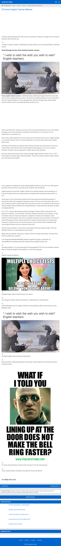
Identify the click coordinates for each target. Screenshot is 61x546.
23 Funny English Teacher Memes (17, 9)
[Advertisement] (30, 23)
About (20, 540)
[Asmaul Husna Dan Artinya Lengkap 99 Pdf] (4, 521)
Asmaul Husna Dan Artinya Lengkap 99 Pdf (19, 519)
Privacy (33, 540)
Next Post (5, 486)
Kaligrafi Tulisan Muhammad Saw (17, 509)
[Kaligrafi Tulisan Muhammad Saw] (4, 511)
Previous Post (54, 486)
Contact (27, 540)
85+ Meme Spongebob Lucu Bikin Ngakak (19, 504)
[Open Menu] (56, 2)
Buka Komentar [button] (30, 497)
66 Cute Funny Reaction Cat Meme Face (18, 514)
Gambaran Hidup (7, 2)
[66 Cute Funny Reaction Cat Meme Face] (4, 516)
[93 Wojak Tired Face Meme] (4, 525)
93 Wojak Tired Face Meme (15, 524)
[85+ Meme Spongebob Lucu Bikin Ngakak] (4, 506)
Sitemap (40, 540)
